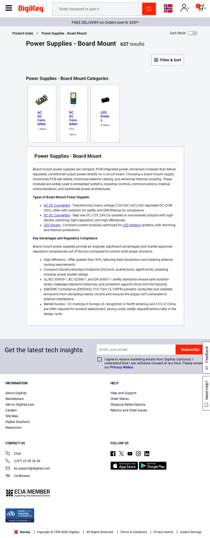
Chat (13, 454)
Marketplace (14, 399)
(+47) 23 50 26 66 (22, 461)
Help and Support (123, 393)
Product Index (22, 33)
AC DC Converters (57, 205)
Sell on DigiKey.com (19, 405)
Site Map (11, 416)
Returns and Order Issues (128, 410)
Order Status (119, 399)
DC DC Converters (57, 215)
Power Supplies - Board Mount (64, 33)
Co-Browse (17, 476)
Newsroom (13, 428)
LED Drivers (52, 225)
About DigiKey (16, 393)
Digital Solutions (17, 422)
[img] (31, 9)
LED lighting (132, 225)
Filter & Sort (170, 60)
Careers (11, 410)
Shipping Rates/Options (127, 405)
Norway (22, 532)
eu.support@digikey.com (27, 468)
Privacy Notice (121, 367)
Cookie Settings (191, 532)
